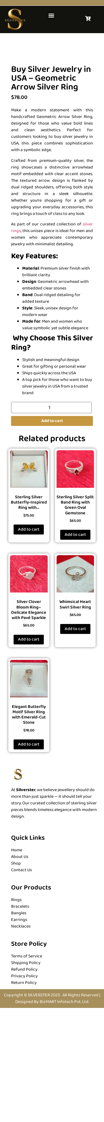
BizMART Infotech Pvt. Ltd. (64, 1115)
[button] (51, 15)
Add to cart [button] (28, 643)
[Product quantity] (51, 522)
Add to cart (52, 534)
